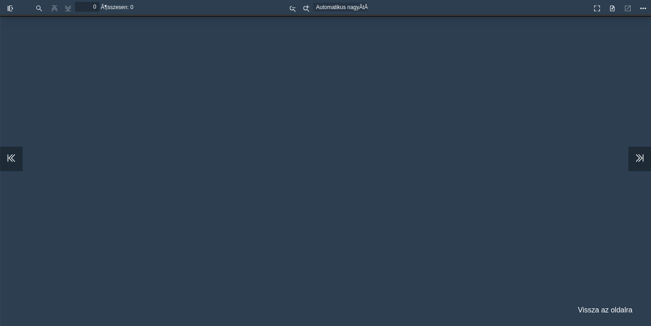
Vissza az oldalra (605, 310)
